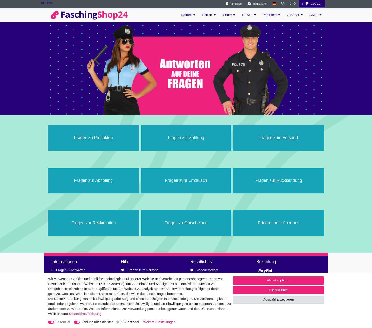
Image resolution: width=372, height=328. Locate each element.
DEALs (247, 15)
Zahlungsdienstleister (97, 322)
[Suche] (282, 3)
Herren (207, 15)
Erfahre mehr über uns (278, 223)
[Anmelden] (232, 3)
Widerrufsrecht (207, 270)
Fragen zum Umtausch (186, 180)
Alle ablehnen (279, 290)
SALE (313, 15)
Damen (186, 15)
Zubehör (293, 15)
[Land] (273, 3)
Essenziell (63, 322)
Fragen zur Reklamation (93, 223)
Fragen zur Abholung (93, 180)
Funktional (131, 322)
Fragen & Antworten (71, 270)
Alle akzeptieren (278, 280)
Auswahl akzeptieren (278, 299)
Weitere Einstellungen (159, 322)
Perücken (270, 15)
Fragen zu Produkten (93, 137)
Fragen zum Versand (278, 137)
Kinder (227, 15)
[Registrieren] (256, 3)
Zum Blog (46, 2)
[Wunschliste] (293, 3)
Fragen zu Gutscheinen (186, 223)
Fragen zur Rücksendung (278, 180)
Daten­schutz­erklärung (85, 314)
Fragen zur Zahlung (186, 137)
